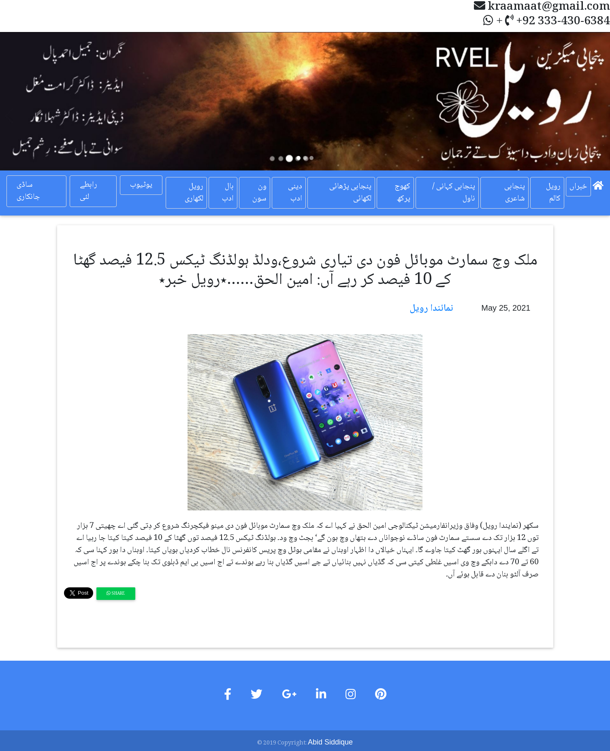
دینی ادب (295, 193)
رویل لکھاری (194, 193)
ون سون (259, 193)
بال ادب (228, 193)
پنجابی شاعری (514, 193)
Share (116, 593)
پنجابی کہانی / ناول (453, 193)
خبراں (578, 187)
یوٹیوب (141, 185)
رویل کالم (553, 193)
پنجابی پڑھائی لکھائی (350, 193)
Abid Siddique (330, 742)
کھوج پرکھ (402, 193)
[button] (46, 101)
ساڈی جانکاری (28, 191)
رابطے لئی (88, 191)
